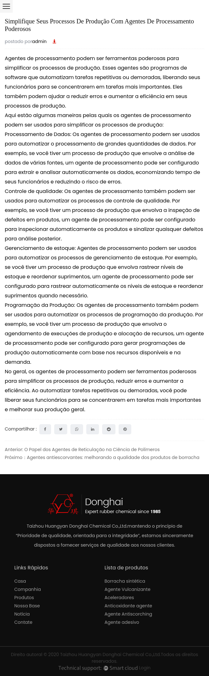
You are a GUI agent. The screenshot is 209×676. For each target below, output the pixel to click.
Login (145, 668)
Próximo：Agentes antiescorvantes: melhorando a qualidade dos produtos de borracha (102, 457)
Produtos (24, 597)
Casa (20, 581)
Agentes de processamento (40, 58)
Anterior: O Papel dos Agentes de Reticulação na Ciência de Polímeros (82, 449)
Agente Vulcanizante (128, 589)
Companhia (27, 589)
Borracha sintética (125, 581)
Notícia (22, 614)
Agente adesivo (122, 622)
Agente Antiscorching (128, 614)
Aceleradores (119, 597)
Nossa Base (27, 606)
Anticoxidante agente (128, 606)
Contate (23, 622)
